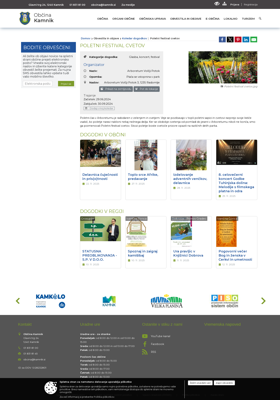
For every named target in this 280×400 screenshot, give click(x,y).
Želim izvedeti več (200, 382)
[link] (222, 39)
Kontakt (25, 324)
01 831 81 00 (77, 4)
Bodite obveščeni (46, 47)
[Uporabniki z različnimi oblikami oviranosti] (217, 4)
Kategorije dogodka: (101, 57)
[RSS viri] (171, 351)
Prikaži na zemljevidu (116, 89)
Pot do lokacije (146, 89)
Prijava (234, 4)
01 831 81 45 (30, 353)
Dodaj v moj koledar (99, 108)
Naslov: (91, 82)
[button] (17, 300)
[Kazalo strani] (224, 4)
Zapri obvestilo (224, 382)
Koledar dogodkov (134, 38)
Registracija (251, 4)
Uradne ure (90, 324)
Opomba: (93, 76)
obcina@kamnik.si (103, 4)
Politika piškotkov (104, 396)
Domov (85, 38)
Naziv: (91, 71)
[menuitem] (102, 18)
